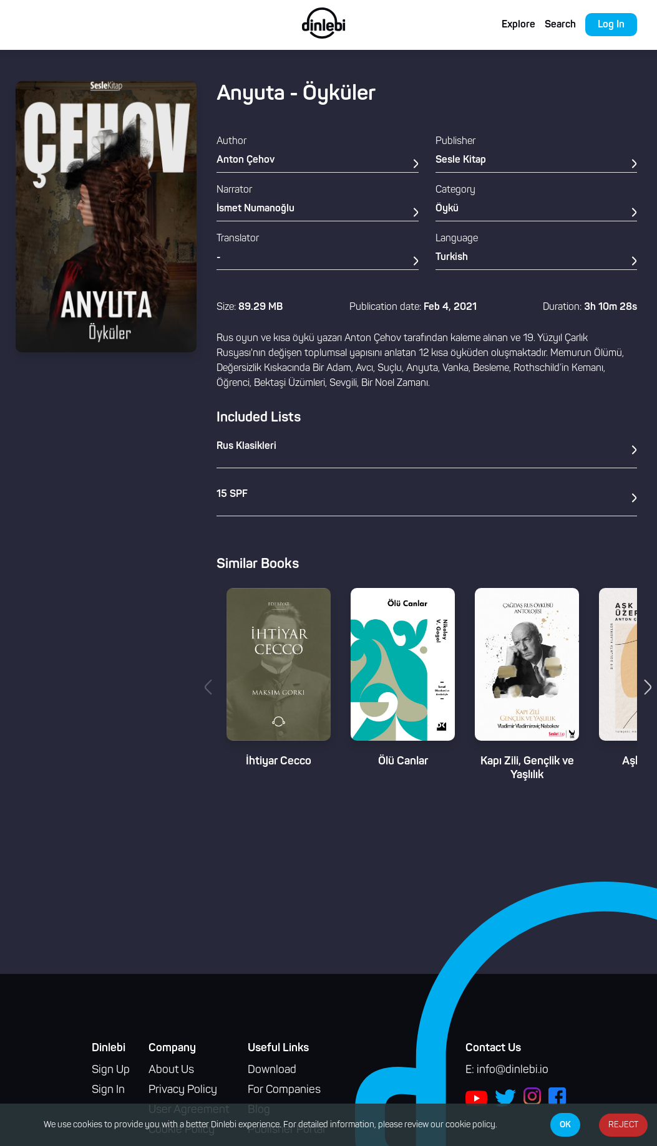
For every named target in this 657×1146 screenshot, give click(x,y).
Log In (611, 25)
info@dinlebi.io (512, 1070)
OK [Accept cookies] (565, 1124)
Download (272, 1070)
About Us (171, 1070)
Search (560, 25)
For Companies (284, 1090)
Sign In (108, 1090)
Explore (518, 25)
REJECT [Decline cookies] (623, 1125)
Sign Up (111, 1070)
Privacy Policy (182, 1090)
